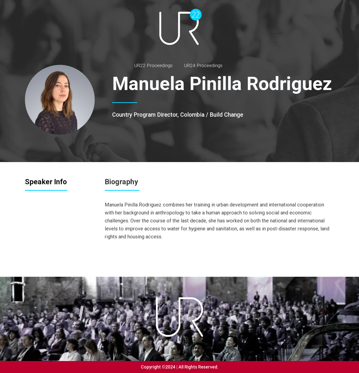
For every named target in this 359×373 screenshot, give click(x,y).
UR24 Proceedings (203, 65)
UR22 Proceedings (153, 65)
